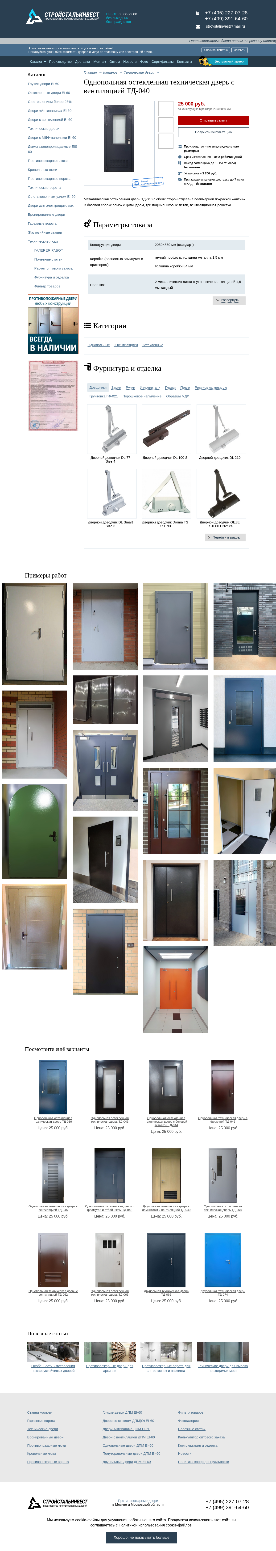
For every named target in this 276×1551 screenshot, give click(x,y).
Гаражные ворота (42, 223)
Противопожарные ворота (49, 179)
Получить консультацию (213, 132)
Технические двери (43, 128)
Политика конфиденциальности (203, 1462)
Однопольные (99, 345)
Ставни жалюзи (39, 1412)
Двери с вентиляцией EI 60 (50, 120)
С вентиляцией (126, 345)
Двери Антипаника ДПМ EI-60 (126, 1429)
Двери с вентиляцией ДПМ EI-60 (129, 1437)
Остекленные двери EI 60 (49, 93)
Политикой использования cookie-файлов (155, 1525)
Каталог (36, 61)
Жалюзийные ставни (45, 232)
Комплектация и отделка (198, 1445)
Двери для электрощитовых (51, 205)
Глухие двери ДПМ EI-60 (122, 1412)
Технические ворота (44, 187)
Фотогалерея (188, 1421)
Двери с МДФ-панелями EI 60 (52, 137)
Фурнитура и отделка (51, 277)
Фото (144, 61)
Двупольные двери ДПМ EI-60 (127, 1462)
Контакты (184, 61)
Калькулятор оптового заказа (201, 1437)
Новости (130, 61)
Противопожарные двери (138, 1501)
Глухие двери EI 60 (43, 84)
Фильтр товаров (47, 286)
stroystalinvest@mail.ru (225, 26)
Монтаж (99, 61)
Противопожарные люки (48, 161)
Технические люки (43, 241)
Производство (60, 61)
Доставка (82, 61)
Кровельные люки (42, 170)
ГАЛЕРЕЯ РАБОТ (48, 250)
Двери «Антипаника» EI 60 (50, 111)
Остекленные (152, 345)
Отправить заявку (213, 120)
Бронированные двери (46, 214)
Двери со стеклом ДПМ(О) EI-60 (128, 1421)
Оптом (114, 61)
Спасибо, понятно (216, 50)
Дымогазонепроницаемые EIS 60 (52, 149)
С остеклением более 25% (50, 102)
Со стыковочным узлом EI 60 (52, 196)
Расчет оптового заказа (53, 268)
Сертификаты (163, 61)
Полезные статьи (48, 259)
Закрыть (239, 50)
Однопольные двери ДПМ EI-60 (128, 1445)
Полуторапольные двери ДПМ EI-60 (132, 1453)
